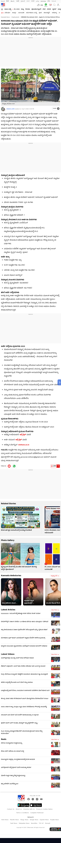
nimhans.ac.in (23, 444)
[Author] (3, 109)
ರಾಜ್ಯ (22, 9)
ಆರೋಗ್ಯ (54, 13)
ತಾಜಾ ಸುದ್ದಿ (7, 9)
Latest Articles (8, 610)
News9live (34, 823)
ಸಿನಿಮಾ (27, 9)
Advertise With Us (29, 809)
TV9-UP (54, 1)
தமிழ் (37, 1)
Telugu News (24, 820)
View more (55, 610)
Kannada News (5, 17)
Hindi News (5, 820)
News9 (3, 1)
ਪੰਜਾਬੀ (32, 1)
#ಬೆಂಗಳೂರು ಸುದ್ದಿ (31, 13)
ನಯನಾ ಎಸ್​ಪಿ (10, 109)
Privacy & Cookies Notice (44, 809)
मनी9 (48, 1)
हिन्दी (7, 1)
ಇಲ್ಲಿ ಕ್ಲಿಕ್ (23, 434)
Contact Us (10, 809)
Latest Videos (7, 654)
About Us (19, 809)
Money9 (47, 823)
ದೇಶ (44, 9)
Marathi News (14, 820)
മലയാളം (43, 1)
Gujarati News (44, 820)
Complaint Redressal (36, 813)
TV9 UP (41, 823)
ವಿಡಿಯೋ (7, 13)
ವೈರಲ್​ (54, 9)
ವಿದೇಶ (49, 9)
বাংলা (28, 1)
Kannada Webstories (11, 576)
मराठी (17, 1)
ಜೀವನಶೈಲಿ (47, 13)
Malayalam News (24, 823)
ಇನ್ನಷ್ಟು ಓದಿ (55, 576)
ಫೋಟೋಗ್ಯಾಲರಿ (36, 9)
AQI (42, 5)
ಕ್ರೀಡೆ (40, 13)
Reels (3, 739)
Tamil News (13, 823)
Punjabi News (54, 820)
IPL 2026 (17, 9)
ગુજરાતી (23, 1)
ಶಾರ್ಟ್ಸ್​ (14, 13)
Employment (15, 17)
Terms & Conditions (22, 813)
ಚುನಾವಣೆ (21, 13)
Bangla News (34, 820)
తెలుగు (13, 1)
